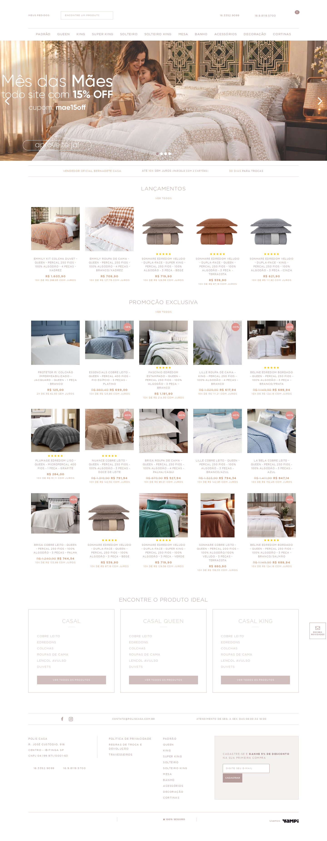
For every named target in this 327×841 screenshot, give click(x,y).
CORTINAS (171, 799)
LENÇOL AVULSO (52, 661)
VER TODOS (163, 198)
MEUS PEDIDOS (39, 15)
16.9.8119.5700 (265, 16)
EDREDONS (47, 643)
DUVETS (45, 667)
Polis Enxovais (164, 13)
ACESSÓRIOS (173, 787)
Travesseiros (120, 756)
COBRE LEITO (49, 637)
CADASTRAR (277, 769)
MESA (167, 776)
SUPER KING (172, 758)
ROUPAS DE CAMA (53, 655)
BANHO (169, 781)
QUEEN (168, 746)
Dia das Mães (163, 101)
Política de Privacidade (130, 740)
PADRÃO (169, 740)
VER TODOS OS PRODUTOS (71, 681)
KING (167, 752)
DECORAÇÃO (173, 793)
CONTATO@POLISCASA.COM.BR (133, 720)
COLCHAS (46, 649)
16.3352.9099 (229, 15)
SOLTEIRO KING (175, 770)
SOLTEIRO (170, 764)
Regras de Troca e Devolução (125, 748)
